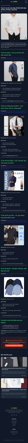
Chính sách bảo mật (14, 431)
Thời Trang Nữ (14, 422)
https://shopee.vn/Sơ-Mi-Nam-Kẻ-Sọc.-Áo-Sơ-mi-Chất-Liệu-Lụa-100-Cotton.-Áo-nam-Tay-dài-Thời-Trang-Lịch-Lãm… (14, 222)
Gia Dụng (14, 423)
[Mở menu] (1, 1)
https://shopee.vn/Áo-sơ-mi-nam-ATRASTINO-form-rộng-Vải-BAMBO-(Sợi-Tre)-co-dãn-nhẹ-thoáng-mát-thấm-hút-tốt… (13, 112)
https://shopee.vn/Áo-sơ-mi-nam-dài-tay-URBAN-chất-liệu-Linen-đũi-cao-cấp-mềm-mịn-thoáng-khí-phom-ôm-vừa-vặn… (13, 167)
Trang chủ (2, 5)
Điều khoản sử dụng (14, 432)
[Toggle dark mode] (26, 1)
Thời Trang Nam (7, 5)
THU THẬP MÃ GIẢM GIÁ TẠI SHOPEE (14, 345)
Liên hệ (14, 434)
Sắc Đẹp (14, 425)
